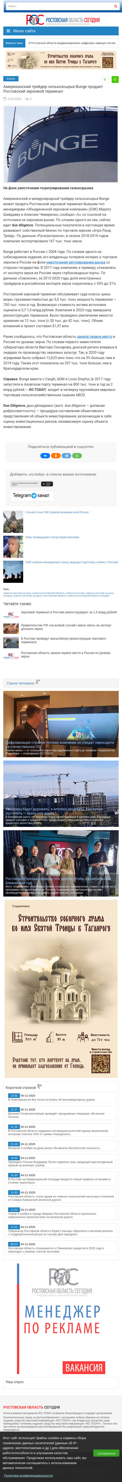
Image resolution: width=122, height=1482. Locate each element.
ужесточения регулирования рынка (76, 262)
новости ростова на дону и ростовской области (39, 595)
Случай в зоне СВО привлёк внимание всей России (57, 512)
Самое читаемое (24, 683)
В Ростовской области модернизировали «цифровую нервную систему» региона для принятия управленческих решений (70, 43)
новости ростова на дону (17, 593)
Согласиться (106, 1453)
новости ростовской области (48, 593)
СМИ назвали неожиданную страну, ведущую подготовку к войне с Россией (71, 562)
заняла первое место (94, 337)
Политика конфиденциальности (28, 1475)
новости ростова (75, 593)
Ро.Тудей (63, 19)
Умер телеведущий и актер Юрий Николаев (52, 537)
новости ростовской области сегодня (88, 595)
